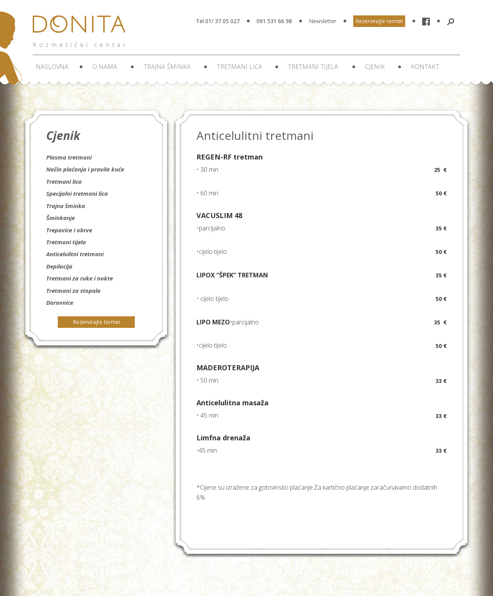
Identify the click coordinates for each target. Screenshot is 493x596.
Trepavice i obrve (69, 230)
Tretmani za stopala (73, 290)
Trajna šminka (167, 66)
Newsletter (322, 21)
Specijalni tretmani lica (77, 193)
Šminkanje (60, 218)
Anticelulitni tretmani (75, 254)
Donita (81, 28)
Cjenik (375, 66)
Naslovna (52, 66)
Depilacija (59, 266)
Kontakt (425, 66)
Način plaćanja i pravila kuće (85, 169)
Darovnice (59, 302)
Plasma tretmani (69, 157)
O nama (104, 66)
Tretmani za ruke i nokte (79, 278)
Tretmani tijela (313, 66)
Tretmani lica (239, 66)
